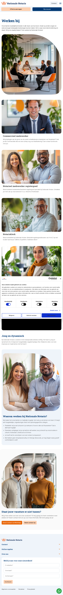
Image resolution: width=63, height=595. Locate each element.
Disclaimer (21, 589)
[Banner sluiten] (60, 278)
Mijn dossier (47, 9)
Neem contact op (29, 522)
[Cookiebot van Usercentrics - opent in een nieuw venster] (50, 278)
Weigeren (11, 315)
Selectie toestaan (31, 315)
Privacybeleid (31, 589)
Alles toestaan (51, 315)
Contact (54, 3)
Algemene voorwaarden (9, 589)
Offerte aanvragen (16, 9)
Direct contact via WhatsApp (12, 522)
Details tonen (54, 310)
